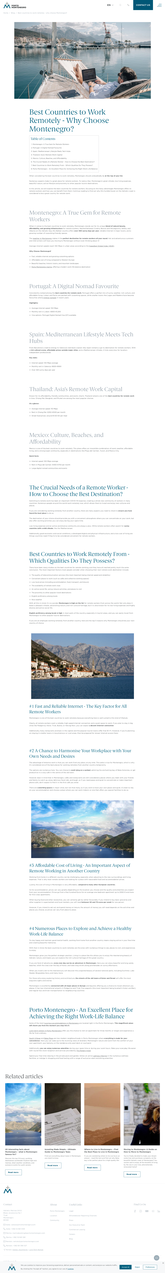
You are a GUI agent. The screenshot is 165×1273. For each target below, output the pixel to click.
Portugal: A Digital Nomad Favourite (47, 148)
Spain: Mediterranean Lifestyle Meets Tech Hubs (51, 151)
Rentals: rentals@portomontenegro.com (21, 1241)
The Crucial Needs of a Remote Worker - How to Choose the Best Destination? (64, 162)
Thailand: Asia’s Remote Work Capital (47, 155)
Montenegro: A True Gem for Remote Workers (51, 144)
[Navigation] (159, 5)
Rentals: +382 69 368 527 (15, 1245)
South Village (34, 1038)
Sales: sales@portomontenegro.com (19, 1225)
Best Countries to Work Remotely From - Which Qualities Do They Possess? (63, 165)
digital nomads (50, 298)
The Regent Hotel (83, 1051)
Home (5, 13)
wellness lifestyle (100, 1056)
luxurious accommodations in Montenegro (61, 1023)
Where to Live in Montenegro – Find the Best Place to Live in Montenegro (101, 1150)
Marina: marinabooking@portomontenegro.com (24, 1233)
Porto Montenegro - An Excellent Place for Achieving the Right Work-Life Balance (65, 169)
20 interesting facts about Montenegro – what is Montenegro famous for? (21, 1152)
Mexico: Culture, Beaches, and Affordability (50, 158)
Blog (13, 13)
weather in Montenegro (42, 238)
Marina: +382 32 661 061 (14, 1237)
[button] (120, 5)
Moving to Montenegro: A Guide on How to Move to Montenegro (140, 1150)
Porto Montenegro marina (42, 267)
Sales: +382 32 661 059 (14, 1229)
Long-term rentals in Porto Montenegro (45, 1031)
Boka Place (48, 1038)
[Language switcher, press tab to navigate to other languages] (110, 5)
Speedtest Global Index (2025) (101, 246)
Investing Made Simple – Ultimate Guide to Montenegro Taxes (60, 1150)
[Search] (118, 5)
